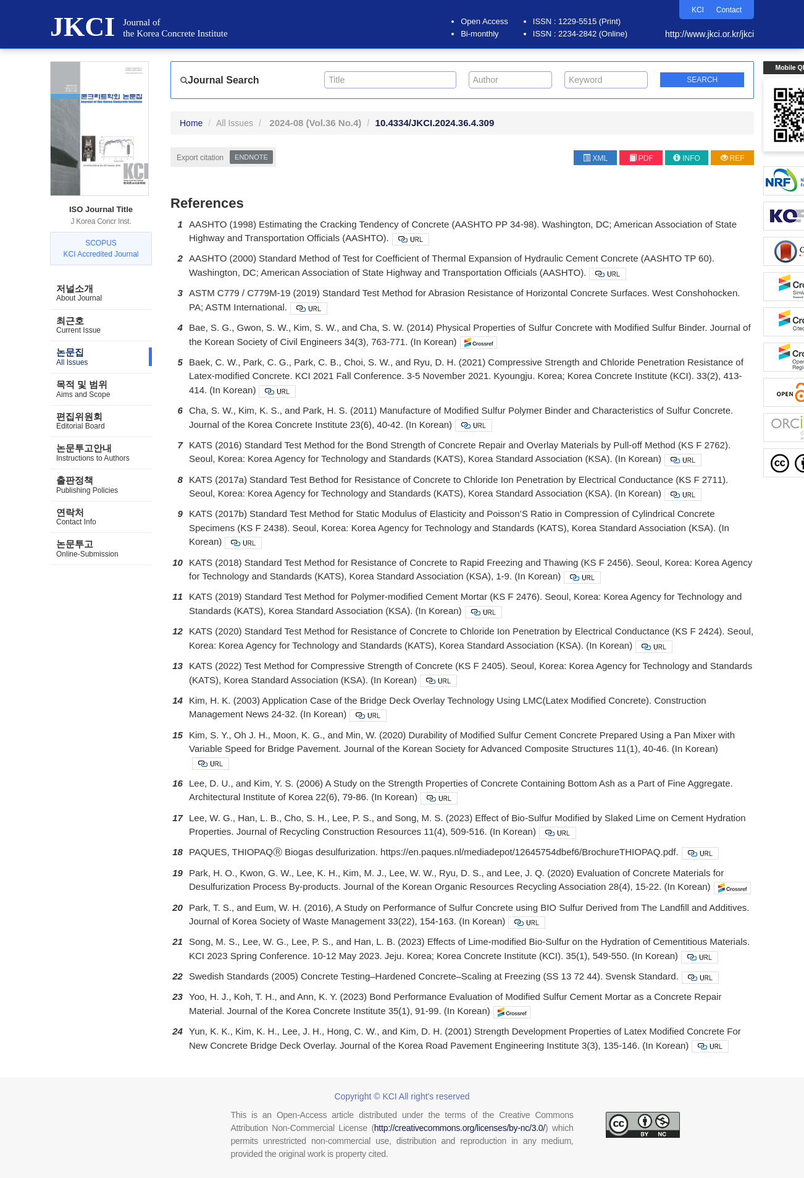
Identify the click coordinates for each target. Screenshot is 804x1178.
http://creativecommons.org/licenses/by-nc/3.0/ (459, 1128)
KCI (698, 10)
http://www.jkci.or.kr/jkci (709, 34)
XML (595, 158)
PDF (641, 158)
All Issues (234, 123)
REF (733, 158)
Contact (729, 10)
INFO (686, 158)
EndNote (251, 157)
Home (191, 123)
